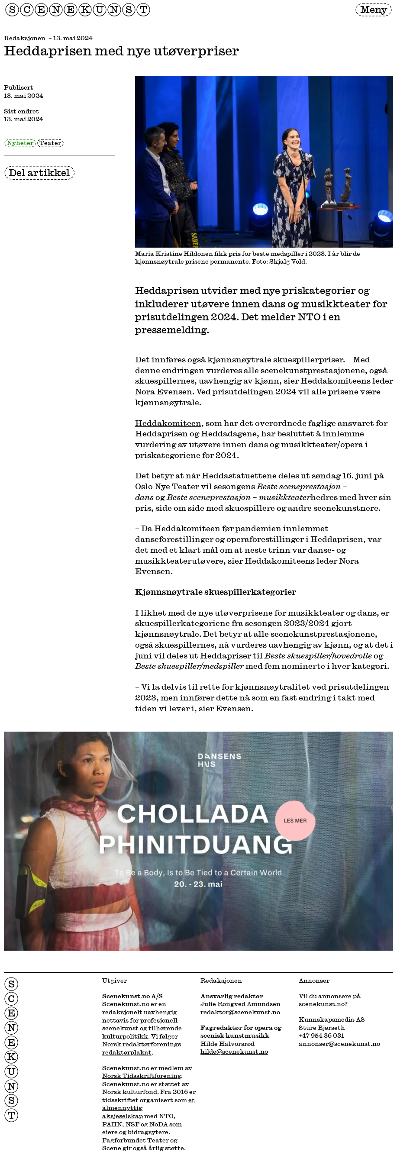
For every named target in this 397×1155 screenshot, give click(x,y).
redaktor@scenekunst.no (240, 1012)
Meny (373, 9)
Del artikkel (39, 172)
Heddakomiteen (168, 423)
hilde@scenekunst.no (234, 1051)
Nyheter (20, 142)
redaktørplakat (127, 1052)
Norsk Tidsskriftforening (141, 1075)
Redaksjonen (24, 38)
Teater (50, 142)
